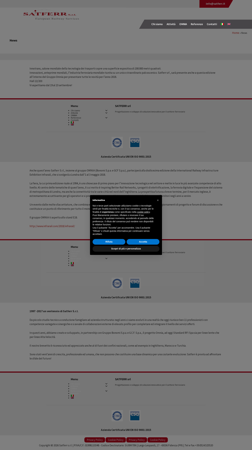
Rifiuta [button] (109, 241)
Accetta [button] (143, 241)
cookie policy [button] (143, 212)
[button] (157, 200)
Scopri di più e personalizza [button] (126, 248)
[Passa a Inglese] (229, 24)
